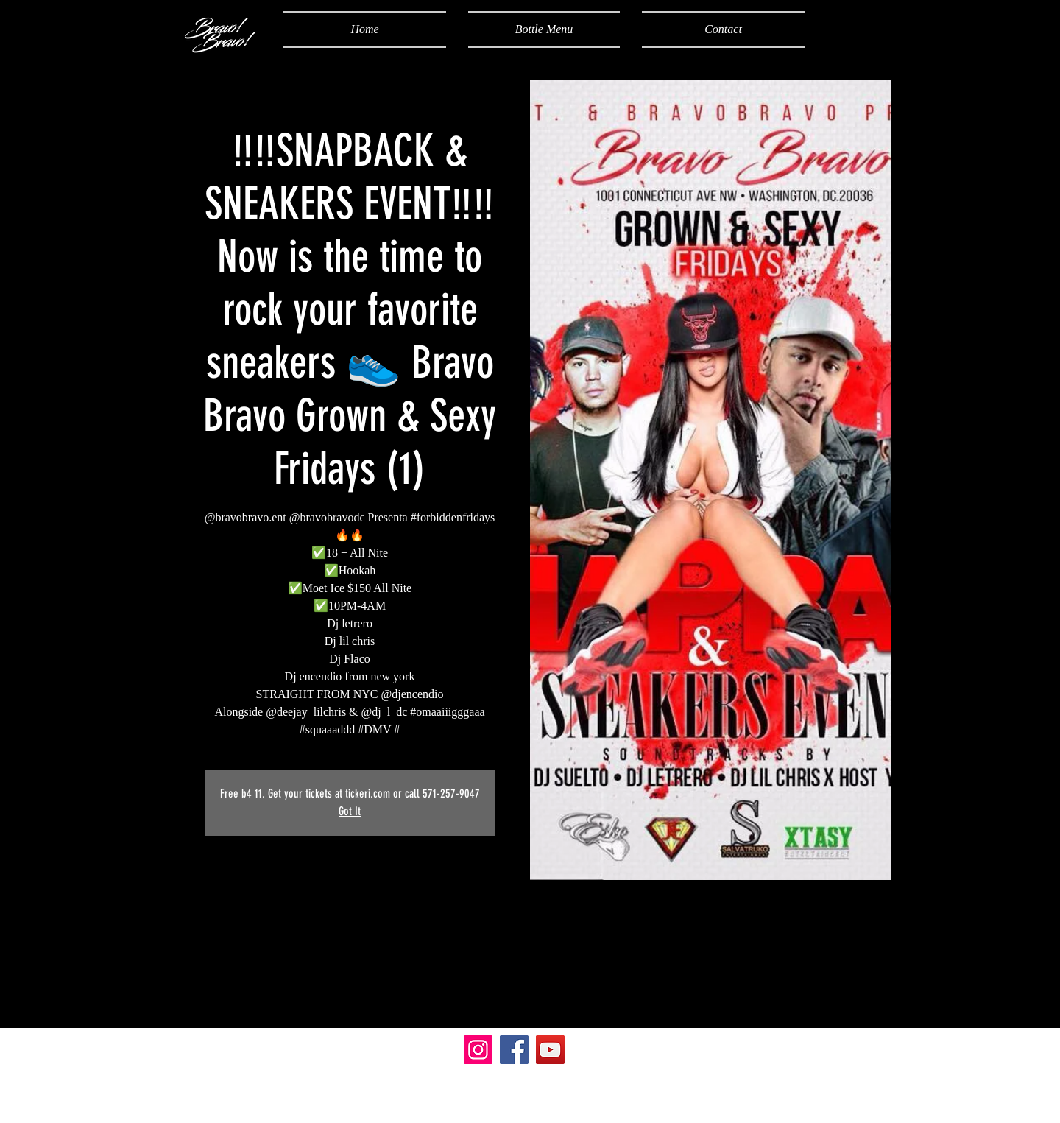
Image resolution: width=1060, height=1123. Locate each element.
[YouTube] (550, 1049)
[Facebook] (514, 1049)
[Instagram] (478, 1049)
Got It (350, 811)
